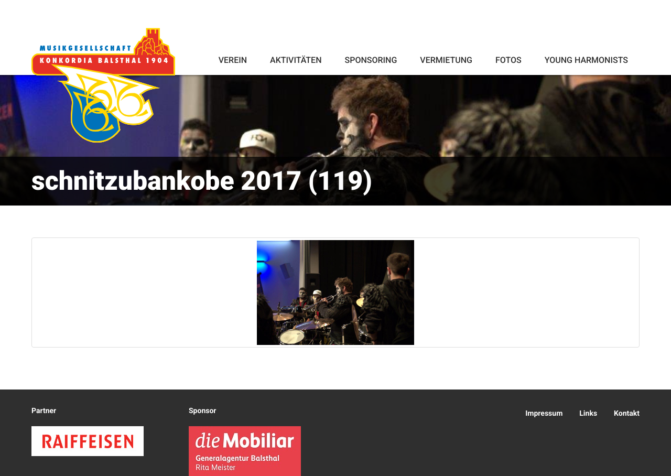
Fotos (508, 60)
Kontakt (627, 413)
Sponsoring (370, 60)
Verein (233, 60)
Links (588, 413)
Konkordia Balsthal (103, 85)
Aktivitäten (295, 60)
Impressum (543, 413)
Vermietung (446, 60)
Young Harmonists (586, 60)
